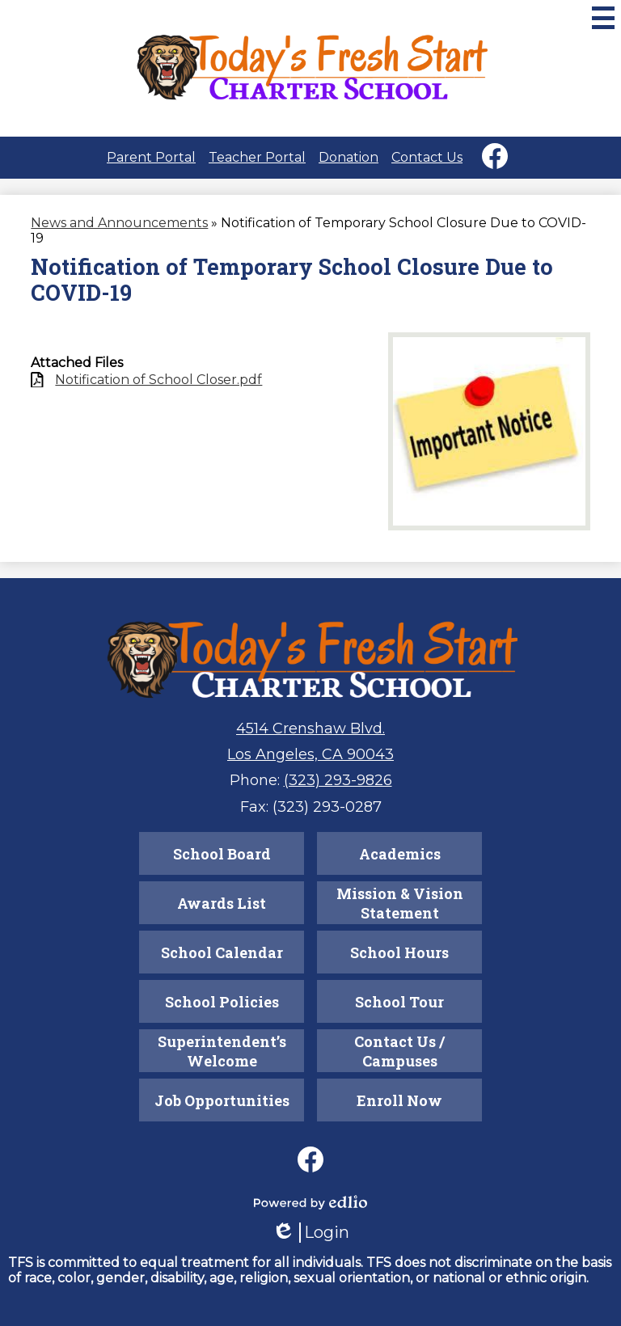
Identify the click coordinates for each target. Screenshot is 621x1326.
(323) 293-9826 (338, 780)
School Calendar (222, 952)
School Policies (222, 1001)
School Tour (399, 1001)
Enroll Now (399, 1100)
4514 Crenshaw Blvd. (310, 728)
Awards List (221, 903)
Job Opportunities (221, 1100)
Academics (400, 854)
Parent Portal (151, 157)
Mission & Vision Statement (399, 903)
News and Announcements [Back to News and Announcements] (119, 222)
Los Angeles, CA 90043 (310, 754)
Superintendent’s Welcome (222, 1051)
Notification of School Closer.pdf (158, 379)
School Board (222, 854)
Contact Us (427, 157)
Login (310, 1233)
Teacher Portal (257, 157)
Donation (348, 157)
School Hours (399, 952)
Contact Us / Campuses (399, 1051)
